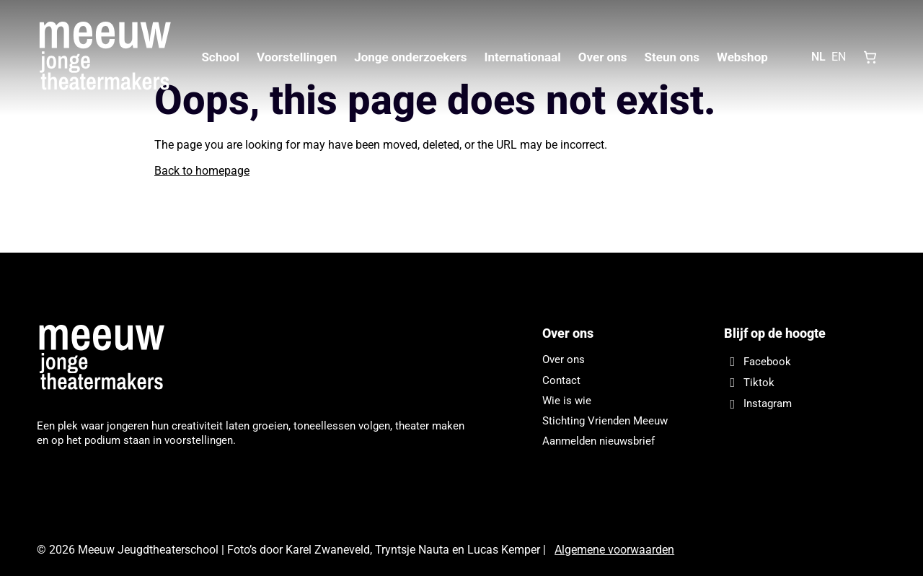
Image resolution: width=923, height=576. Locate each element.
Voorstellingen (297, 57)
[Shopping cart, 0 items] (870, 57)
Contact (561, 380)
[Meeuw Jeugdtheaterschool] (109, 358)
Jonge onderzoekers (410, 57)
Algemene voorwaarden (614, 550)
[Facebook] (805, 361)
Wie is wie (566, 400)
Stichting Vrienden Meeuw (605, 420)
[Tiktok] (805, 382)
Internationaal (522, 57)
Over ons (602, 57)
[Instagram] (805, 403)
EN (838, 57)
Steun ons (671, 57)
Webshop (742, 57)
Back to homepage (201, 171)
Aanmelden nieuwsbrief (598, 441)
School (220, 57)
